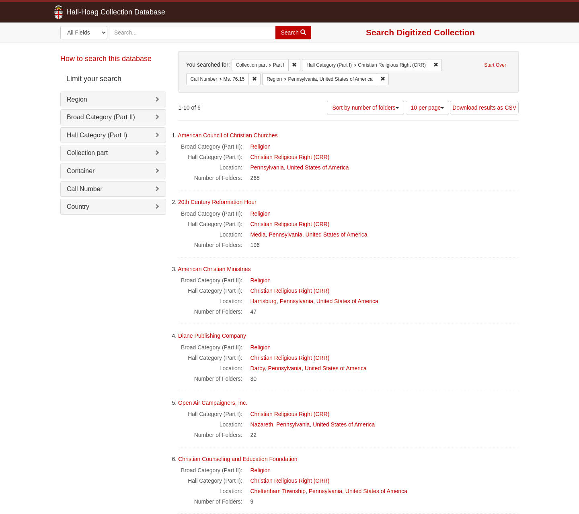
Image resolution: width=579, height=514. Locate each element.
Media (258, 234)
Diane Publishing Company (212, 335)
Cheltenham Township (278, 491)
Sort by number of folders (365, 107)
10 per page (427, 107)
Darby (257, 368)
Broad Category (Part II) (101, 117)
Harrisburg (263, 301)
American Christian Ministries (214, 269)
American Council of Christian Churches (227, 135)
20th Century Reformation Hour (217, 202)
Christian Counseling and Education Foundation (238, 459)
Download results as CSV (484, 107)
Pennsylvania (267, 167)
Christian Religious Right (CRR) (290, 157)
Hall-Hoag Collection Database (90, 12)
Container (80, 170)
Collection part (87, 152)
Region (77, 99)
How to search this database (106, 59)
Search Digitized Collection (420, 32)
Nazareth (261, 424)
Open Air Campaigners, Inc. (212, 403)
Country (78, 206)
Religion (260, 146)
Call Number (85, 189)
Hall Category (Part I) (97, 135)
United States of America (318, 167)
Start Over (495, 65)
